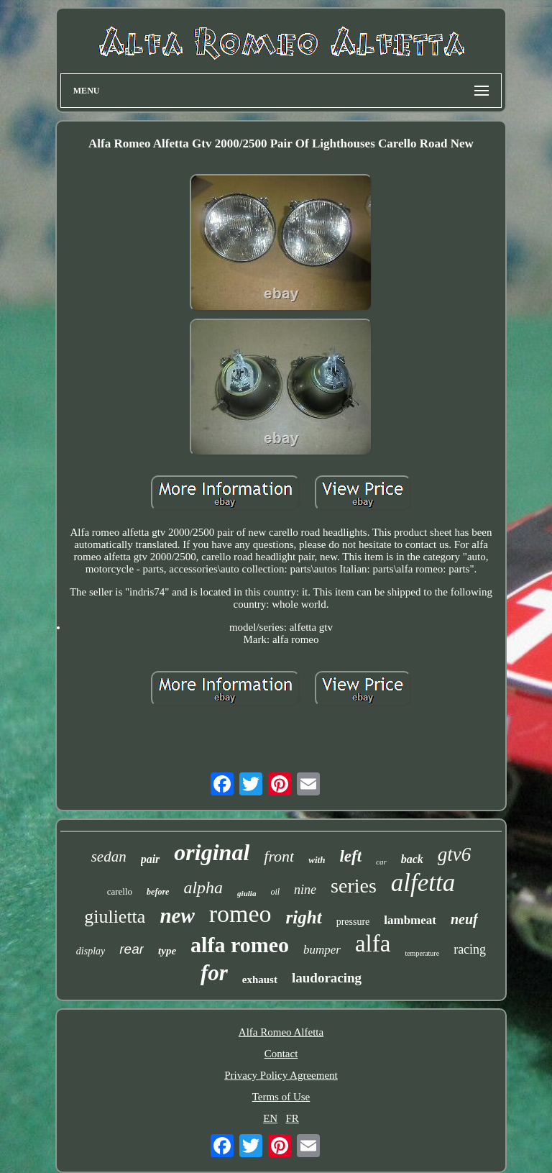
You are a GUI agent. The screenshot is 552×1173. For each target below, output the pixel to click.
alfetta (423, 883)
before (158, 892)
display (90, 951)
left (350, 856)
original (211, 852)
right (304, 917)
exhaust (259, 979)
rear (131, 949)
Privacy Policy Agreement (280, 1075)
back (412, 859)
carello (119, 891)
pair (150, 859)
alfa (372, 944)
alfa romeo (239, 945)
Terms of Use (281, 1097)
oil (275, 892)
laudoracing (327, 977)
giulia (246, 893)
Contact (281, 1053)
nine (305, 889)
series (354, 886)
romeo (240, 913)
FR (291, 1118)
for (214, 972)
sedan (108, 856)
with (316, 859)
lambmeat (410, 920)
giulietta (114, 916)
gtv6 (455, 854)
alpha (203, 887)
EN (270, 1118)
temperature (422, 953)
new (177, 915)
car (381, 861)
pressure (353, 921)
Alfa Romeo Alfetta (281, 1032)
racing (470, 949)
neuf (464, 919)
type (167, 951)
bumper (322, 950)
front (279, 856)
